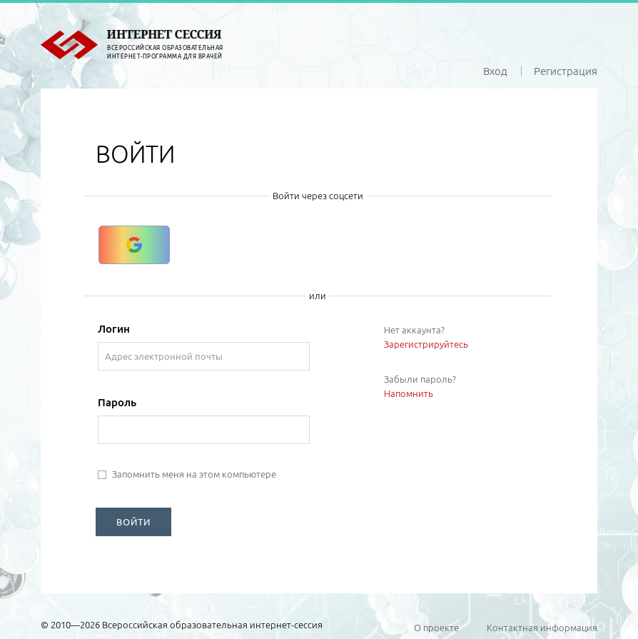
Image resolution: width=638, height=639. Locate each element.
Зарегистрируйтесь (426, 344)
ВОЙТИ (133, 522)
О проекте (436, 628)
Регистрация (565, 71)
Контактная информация (542, 628)
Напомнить (408, 393)
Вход (495, 71)
